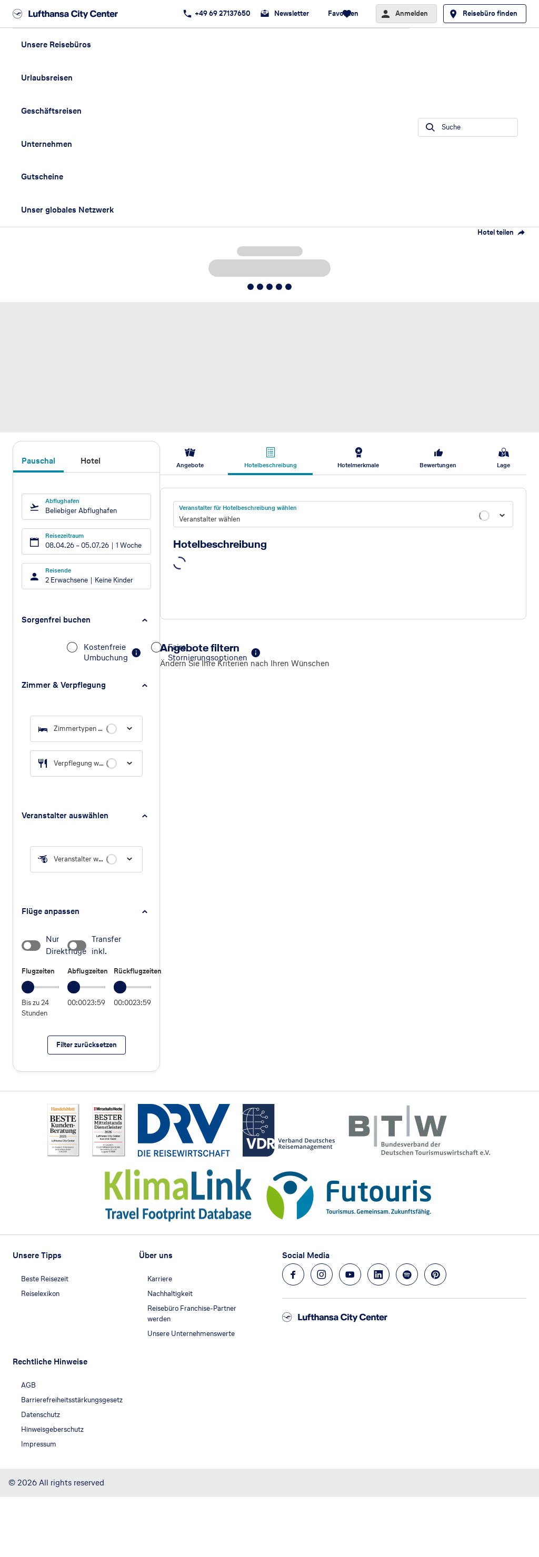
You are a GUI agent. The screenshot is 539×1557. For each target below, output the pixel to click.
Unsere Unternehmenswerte (191, 1334)
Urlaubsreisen (47, 77)
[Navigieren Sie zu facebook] (293, 1274)
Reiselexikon (40, 1294)
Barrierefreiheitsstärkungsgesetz (72, 1400)
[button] (86, 620)
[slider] (28, 987)
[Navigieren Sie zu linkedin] (378, 1274)
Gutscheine (42, 176)
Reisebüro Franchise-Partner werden (191, 1313)
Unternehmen (46, 143)
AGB (28, 1385)
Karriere (159, 1279)
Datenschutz (40, 1415)
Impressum (38, 1444)
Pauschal (38, 460)
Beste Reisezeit (44, 1279)
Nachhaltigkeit (170, 1294)
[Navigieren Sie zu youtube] (350, 1274)
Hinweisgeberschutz (52, 1429)
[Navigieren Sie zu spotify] (407, 1274)
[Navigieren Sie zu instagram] (322, 1274)
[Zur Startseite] (68, 13)
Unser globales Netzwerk (67, 209)
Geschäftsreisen (51, 110)
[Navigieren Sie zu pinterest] (435, 1274)
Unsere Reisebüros (56, 44)
